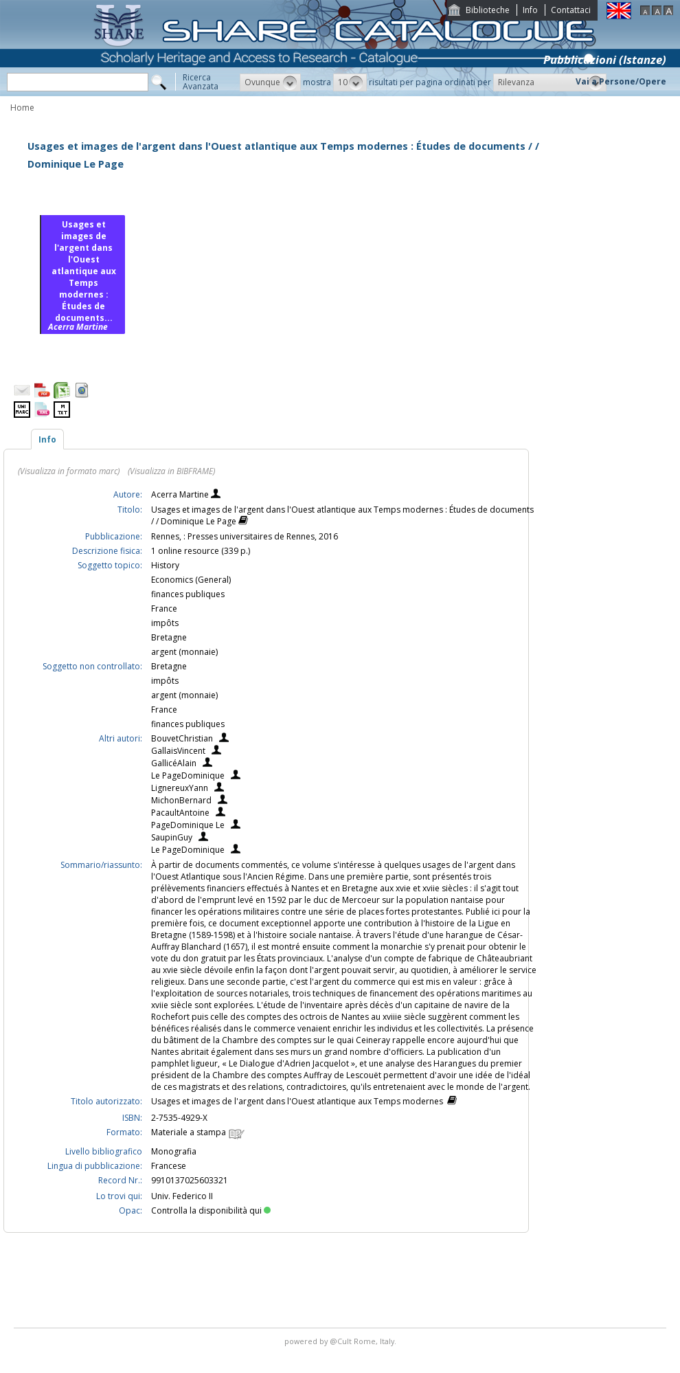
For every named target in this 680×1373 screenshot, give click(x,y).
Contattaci (571, 10)
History (165, 565)
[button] (270, 82)
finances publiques (188, 594)
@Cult (342, 1341)
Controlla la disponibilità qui (211, 1210)
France (164, 608)
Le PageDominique (188, 775)
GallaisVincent (178, 751)
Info (530, 10)
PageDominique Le (188, 825)
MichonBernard (181, 800)
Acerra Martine (181, 494)
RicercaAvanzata (200, 82)
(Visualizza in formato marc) (69, 471)
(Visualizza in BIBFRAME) (171, 471)
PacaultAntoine (180, 812)
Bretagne (169, 637)
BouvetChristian (182, 738)
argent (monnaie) (184, 652)
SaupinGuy (171, 837)
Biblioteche (488, 10)
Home (22, 107)
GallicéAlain (173, 763)
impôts (165, 623)
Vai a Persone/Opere (621, 81)
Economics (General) (191, 579)
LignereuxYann (179, 788)
